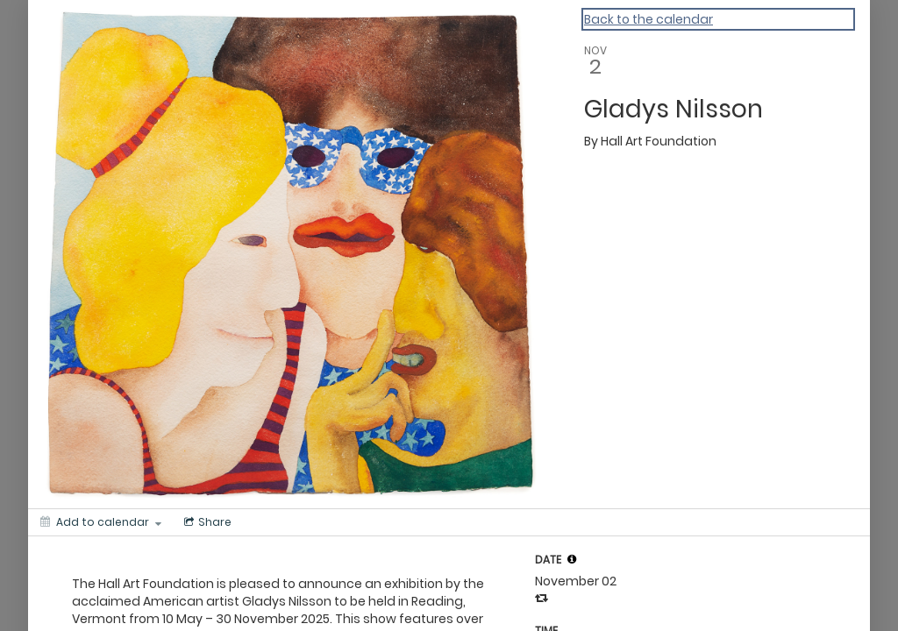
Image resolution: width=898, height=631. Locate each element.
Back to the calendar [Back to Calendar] (648, 19)
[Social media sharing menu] (206, 522)
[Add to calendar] (101, 522)
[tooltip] (571, 559)
